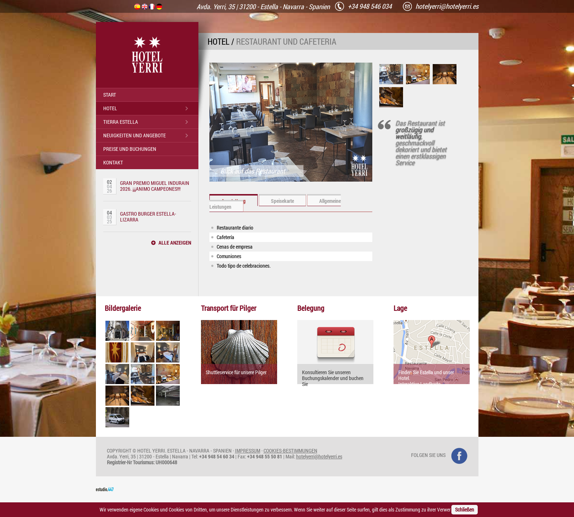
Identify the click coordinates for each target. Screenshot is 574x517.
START (109, 94)
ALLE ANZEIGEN (175, 243)
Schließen (464, 509)
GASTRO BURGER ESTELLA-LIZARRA (148, 216)
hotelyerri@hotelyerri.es (319, 456)
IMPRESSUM (247, 450)
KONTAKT (113, 162)
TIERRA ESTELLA (120, 121)
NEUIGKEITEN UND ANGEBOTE (134, 135)
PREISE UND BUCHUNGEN (129, 148)
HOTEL (110, 108)
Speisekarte (282, 200)
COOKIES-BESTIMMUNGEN (290, 450)
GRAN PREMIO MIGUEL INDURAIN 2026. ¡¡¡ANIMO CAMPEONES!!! (154, 185)
